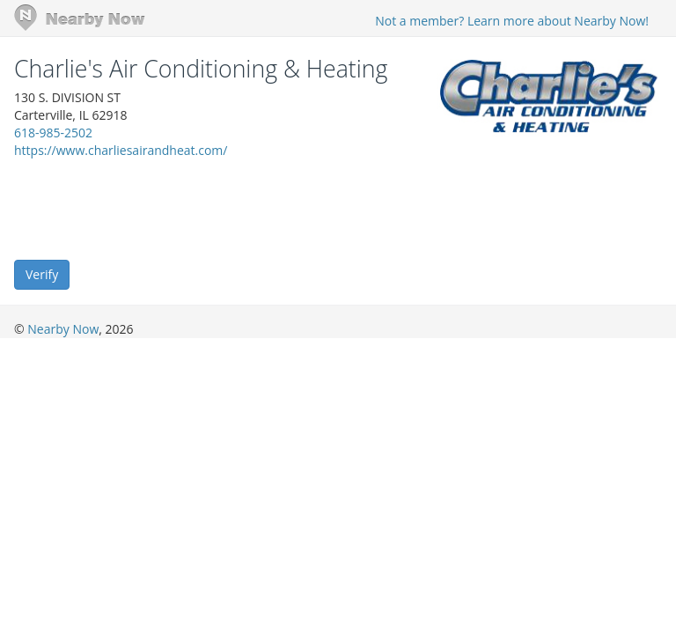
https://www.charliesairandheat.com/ (120, 150)
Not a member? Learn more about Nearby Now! (512, 20)
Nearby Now (63, 329)
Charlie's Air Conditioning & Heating (200, 69)
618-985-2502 (53, 132)
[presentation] (148, 207)
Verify (42, 274)
